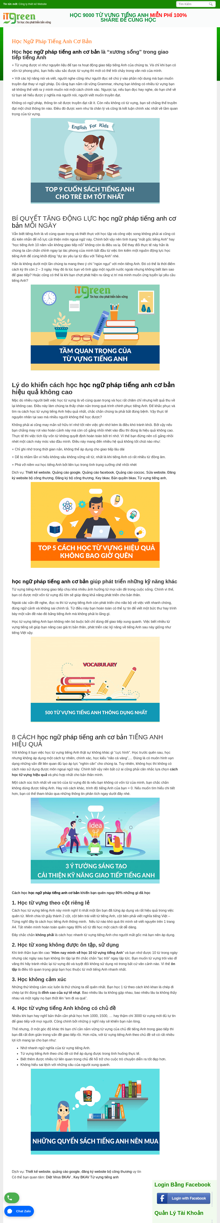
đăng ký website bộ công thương (107, 1171)
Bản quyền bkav (123, 478)
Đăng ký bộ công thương (74, 478)
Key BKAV (81, 1177)
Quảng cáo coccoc (130, 472)
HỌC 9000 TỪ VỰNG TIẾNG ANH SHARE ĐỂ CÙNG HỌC (128, 17)
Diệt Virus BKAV (59, 1177)
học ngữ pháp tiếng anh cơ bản (61, 52)
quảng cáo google (65, 1171)
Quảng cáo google (66, 472)
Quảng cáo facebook (98, 472)
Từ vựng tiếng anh (152, 478)
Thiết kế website (37, 472)
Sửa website (155, 472)
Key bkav (102, 478)
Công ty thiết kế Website (33, 4)
